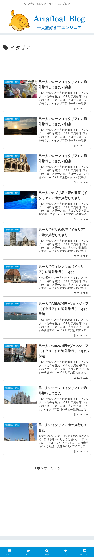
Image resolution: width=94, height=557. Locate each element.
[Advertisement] (47, 63)
